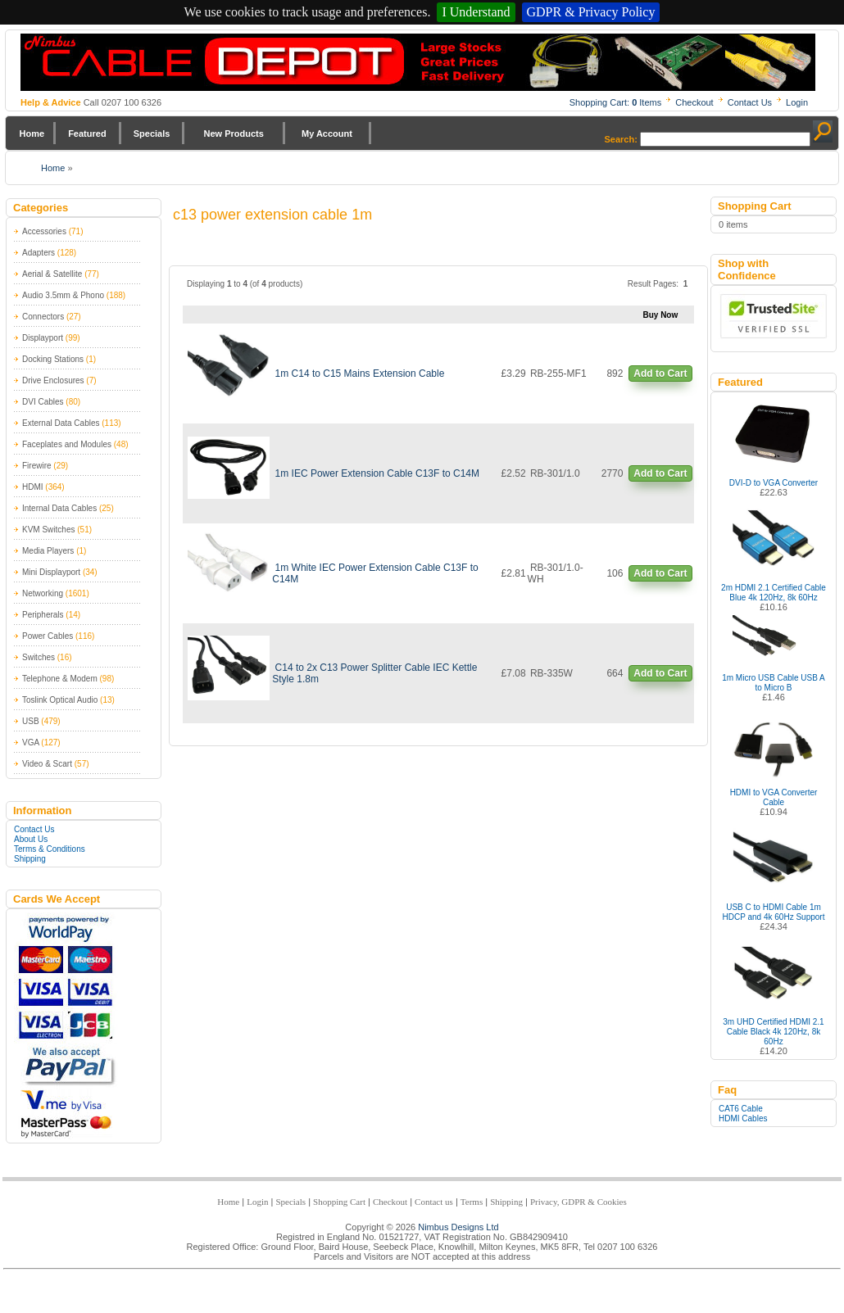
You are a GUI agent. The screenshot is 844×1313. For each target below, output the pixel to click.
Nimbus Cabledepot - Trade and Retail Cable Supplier (417, 62)
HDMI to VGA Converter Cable (774, 797)
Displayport (42, 337)
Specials (152, 133)
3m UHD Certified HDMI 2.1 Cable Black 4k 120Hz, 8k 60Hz (773, 1031)
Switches (38, 657)
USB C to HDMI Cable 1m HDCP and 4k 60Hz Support (774, 912)
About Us (31, 839)
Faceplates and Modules (66, 444)
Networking (42, 593)
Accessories (44, 231)
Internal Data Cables (59, 508)
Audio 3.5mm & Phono (63, 295)
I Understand (476, 12)
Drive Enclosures (53, 380)
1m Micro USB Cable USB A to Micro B (773, 682)
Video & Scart (47, 763)
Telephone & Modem (60, 678)
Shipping (30, 858)
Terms (472, 1202)
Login (797, 102)
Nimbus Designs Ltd (458, 1227)
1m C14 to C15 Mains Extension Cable (360, 373)
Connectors (43, 316)
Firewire (37, 465)
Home (32, 133)
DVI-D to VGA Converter (773, 482)
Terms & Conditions (49, 848)
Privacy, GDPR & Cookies (578, 1202)
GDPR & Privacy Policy (591, 12)
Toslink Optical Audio (60, 699)
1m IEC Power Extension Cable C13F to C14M (377, 473)
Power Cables (47, 636)
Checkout (694, 102)
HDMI (32, 486)
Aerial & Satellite (52, 273)
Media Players (48, 550)
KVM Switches (48, 529)
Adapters (38, 252)
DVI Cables (43, 401)
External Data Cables (61, 423)
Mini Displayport (51, 572)
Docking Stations (53, 359)
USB (30, 721)
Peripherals (43, 614)
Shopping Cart (339, 1202)
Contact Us (750, 102)
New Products (233, 133)
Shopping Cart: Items (615, 102)
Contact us (434, 1202)
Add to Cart (660, 373)
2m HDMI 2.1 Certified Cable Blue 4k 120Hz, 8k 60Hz (773, 592)
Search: (621, 139)
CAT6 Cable (741, 1108)
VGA (30, 742)
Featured (87, 133)
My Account (327, 133)
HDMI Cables (743, 1118)
